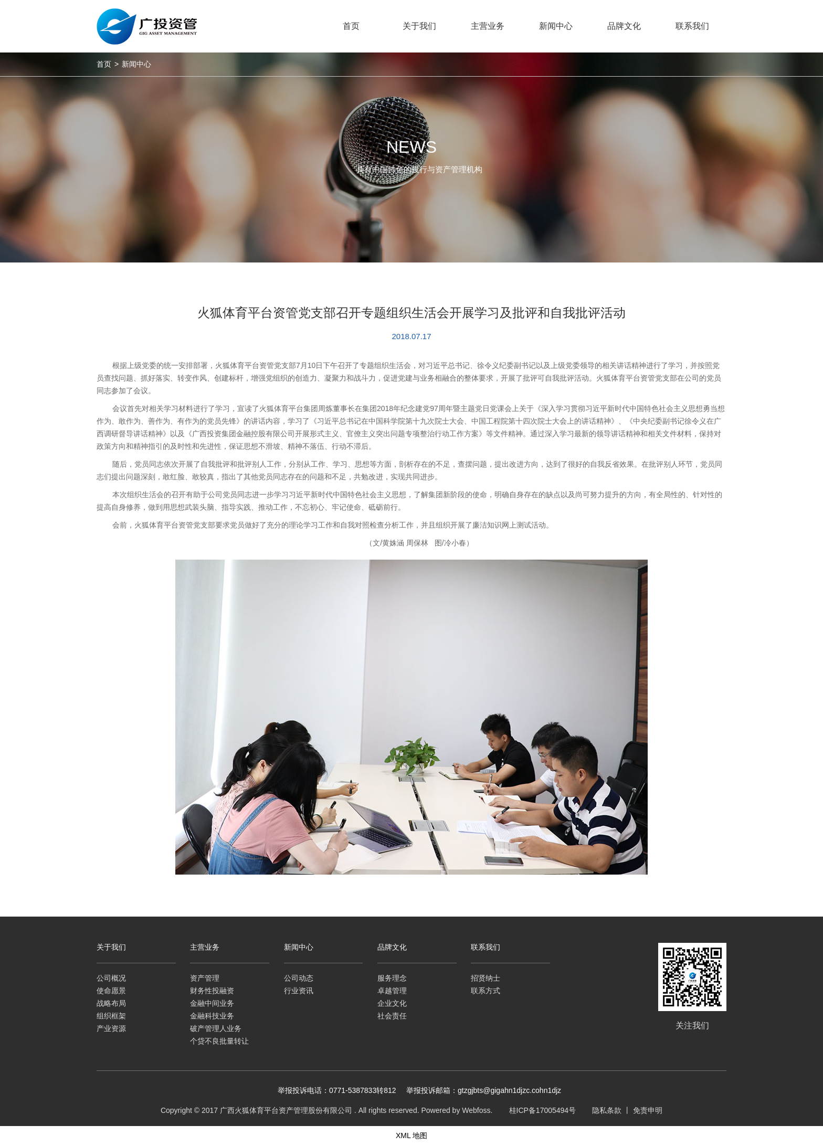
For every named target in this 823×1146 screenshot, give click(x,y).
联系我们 (485, 947)
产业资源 (111, 1028)
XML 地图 (411, 1135)
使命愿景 (111, 990)
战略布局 (111, 1003)
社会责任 (392, 1016)
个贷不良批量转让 (219, 1041)
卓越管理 (392, 990)
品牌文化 (392, 947)
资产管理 (204, 978)
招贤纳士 (485, 978)
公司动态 (298, 978)
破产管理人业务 (215, 1028)
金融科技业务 (212, 1016)
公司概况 (111, 978)
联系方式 (485, 990)
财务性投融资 (212, 990)
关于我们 (111, 947)
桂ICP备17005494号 (542, 1110)
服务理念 (392, 978)
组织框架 (111, 1016)
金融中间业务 (212, 1003)
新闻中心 (136, 64)
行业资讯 (298, 990)
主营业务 (204, 947)
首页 (104, 64)
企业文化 (392, 1003)
